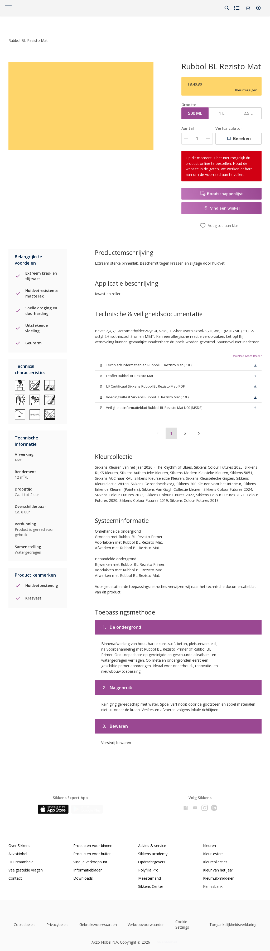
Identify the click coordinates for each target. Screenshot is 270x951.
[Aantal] (197, 139)
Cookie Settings (182, 924)
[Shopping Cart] (248, 8)
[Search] (227, 8)
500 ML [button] (195, 113)
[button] (258, 8)
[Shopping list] (237, 8)
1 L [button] (221, 113)
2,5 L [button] (248, 113)
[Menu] (8, 8)
